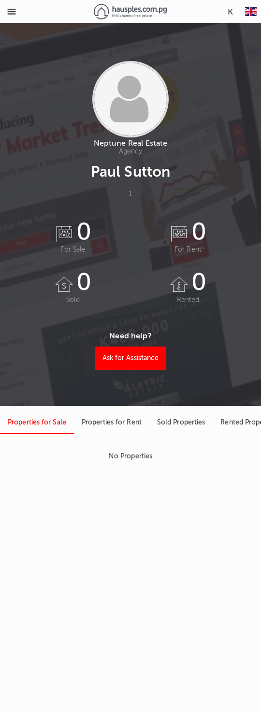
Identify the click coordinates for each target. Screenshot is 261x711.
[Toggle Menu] (11, 11)
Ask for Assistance (130, 358)
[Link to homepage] (130, 11)
